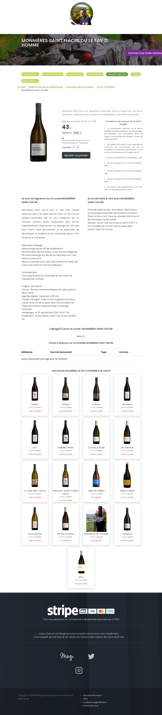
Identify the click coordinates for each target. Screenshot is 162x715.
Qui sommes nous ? (92, 695)
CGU (85, 698)
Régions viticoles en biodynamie (46, 86)
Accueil (21, 86)
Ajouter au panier (76, 155)
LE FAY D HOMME (106, 86)
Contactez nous (91, 705)
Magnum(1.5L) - (76, 141)
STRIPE (115, 619)
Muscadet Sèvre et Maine (79, 86)
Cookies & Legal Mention (94, 702)
